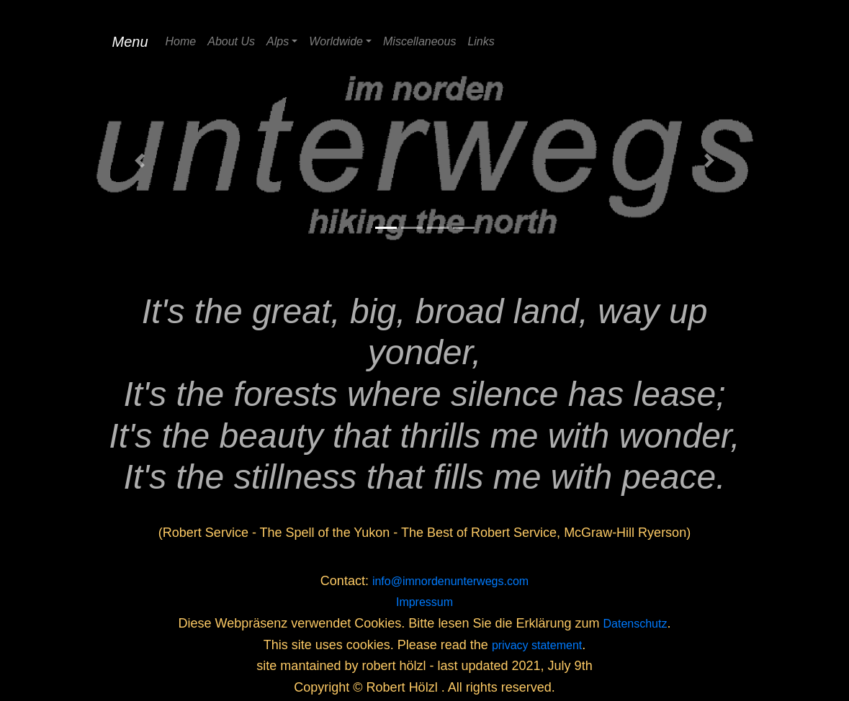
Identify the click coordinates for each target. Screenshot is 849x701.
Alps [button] (277, 41)
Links (480, 41)
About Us (231, 41)
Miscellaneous (419, 41)
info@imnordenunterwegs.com (450, 581)
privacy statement (537, 645)
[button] (140, 160)
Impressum (424, 602)
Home (181, 41)
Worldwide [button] (336, 41)
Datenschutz (635, 624)
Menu (130, 42)
